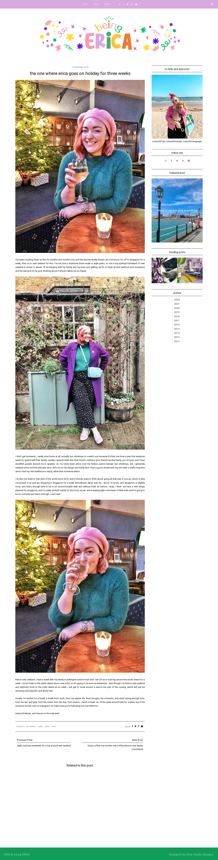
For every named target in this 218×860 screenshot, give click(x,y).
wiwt (53, 726)
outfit (40, 726)
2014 (177, 333)
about (96, 4)
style (47, 726)
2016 (177, 325)
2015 (177, 329)
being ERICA (22, 854)
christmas (31, 726)
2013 (177, 337)
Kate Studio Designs (200, 854)
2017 (177, 320)
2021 (177, 304)
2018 (177, 316)
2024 (177, 300)
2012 (177, 341)
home (85, 4)
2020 (177, 308)
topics (108, 4)
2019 (177, 312)
